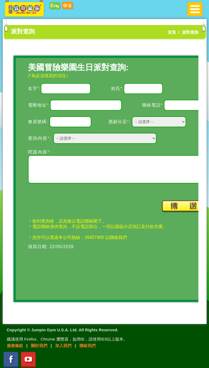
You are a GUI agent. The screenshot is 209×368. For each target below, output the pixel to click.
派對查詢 (190, 32)
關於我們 (39, 345)
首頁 (172, 32)
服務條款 (15, 345)
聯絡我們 (87, 345)
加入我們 (63, 345)
